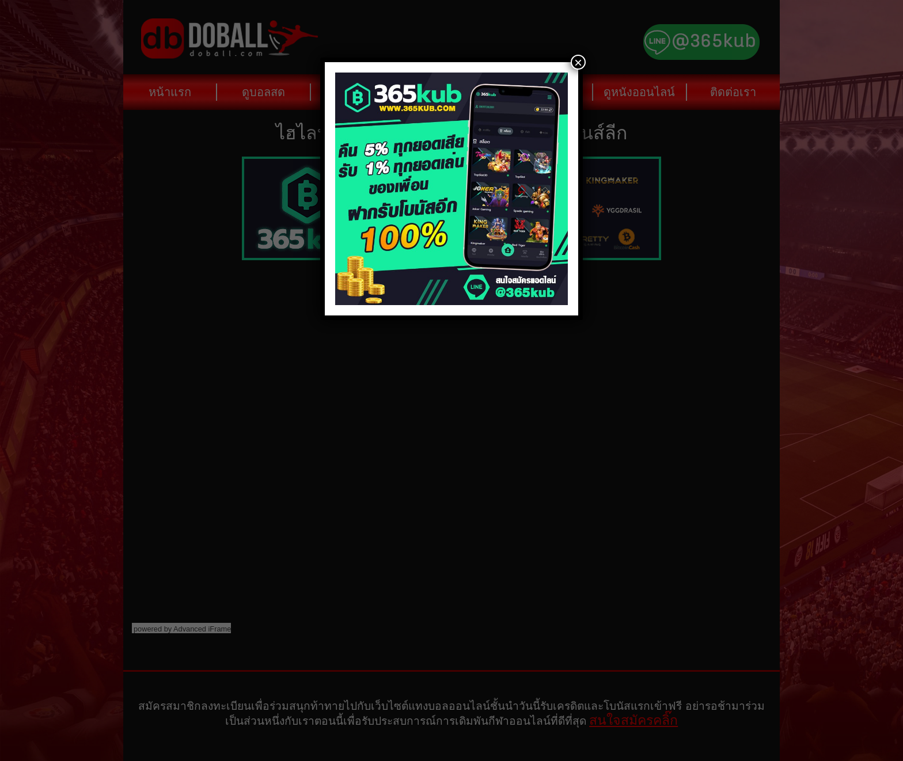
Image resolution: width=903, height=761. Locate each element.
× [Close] (578, 62)
